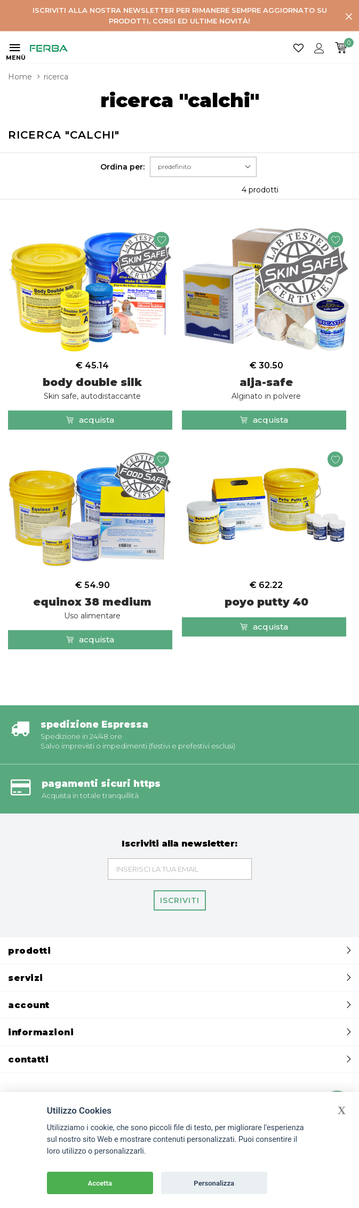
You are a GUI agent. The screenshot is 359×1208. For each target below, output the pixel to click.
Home (20, 77)
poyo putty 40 (266, 601)
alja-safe (266, 388)
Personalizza (214, 1183)
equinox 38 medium (92, 608)
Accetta (100, 1183)
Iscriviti (180, 900)
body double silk (92, 388)
